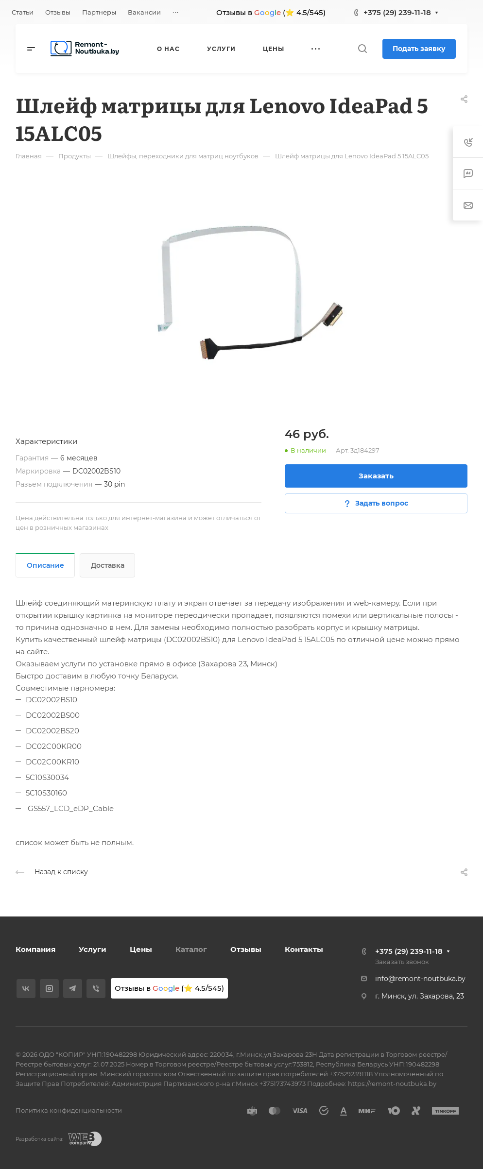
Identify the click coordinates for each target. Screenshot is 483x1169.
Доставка (107, 565)
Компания (35, 949)
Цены (141, 949)
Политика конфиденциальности (69, 1110)
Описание (45, 565)
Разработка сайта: (39, 1139)
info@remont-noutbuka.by (420, 978)
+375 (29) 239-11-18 (397, 12)
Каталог (191, 949)
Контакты (304, 949)
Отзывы (245, 949)
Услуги (92, 949)
